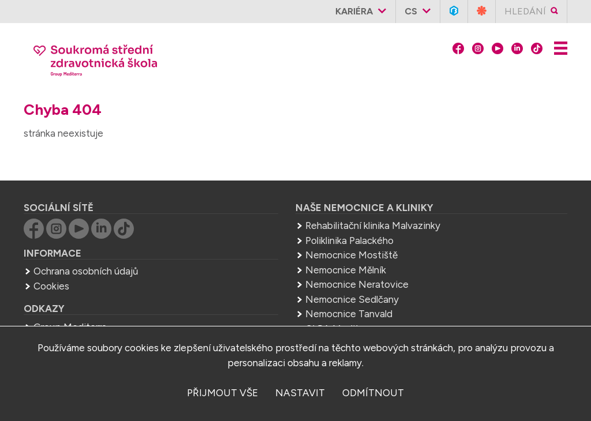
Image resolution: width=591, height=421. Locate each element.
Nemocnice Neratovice (357, 284)
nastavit (300, 393)
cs (411, 11)
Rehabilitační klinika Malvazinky (372, 225)
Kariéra (354, 11)
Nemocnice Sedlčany (352, 299)
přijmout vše (222, 393)
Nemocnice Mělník (345, 270)
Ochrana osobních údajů (85, 271)
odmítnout (373, 393)
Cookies (51, 286)
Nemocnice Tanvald (348, 313)
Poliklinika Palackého (349, 240)
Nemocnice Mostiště (351, 255)
